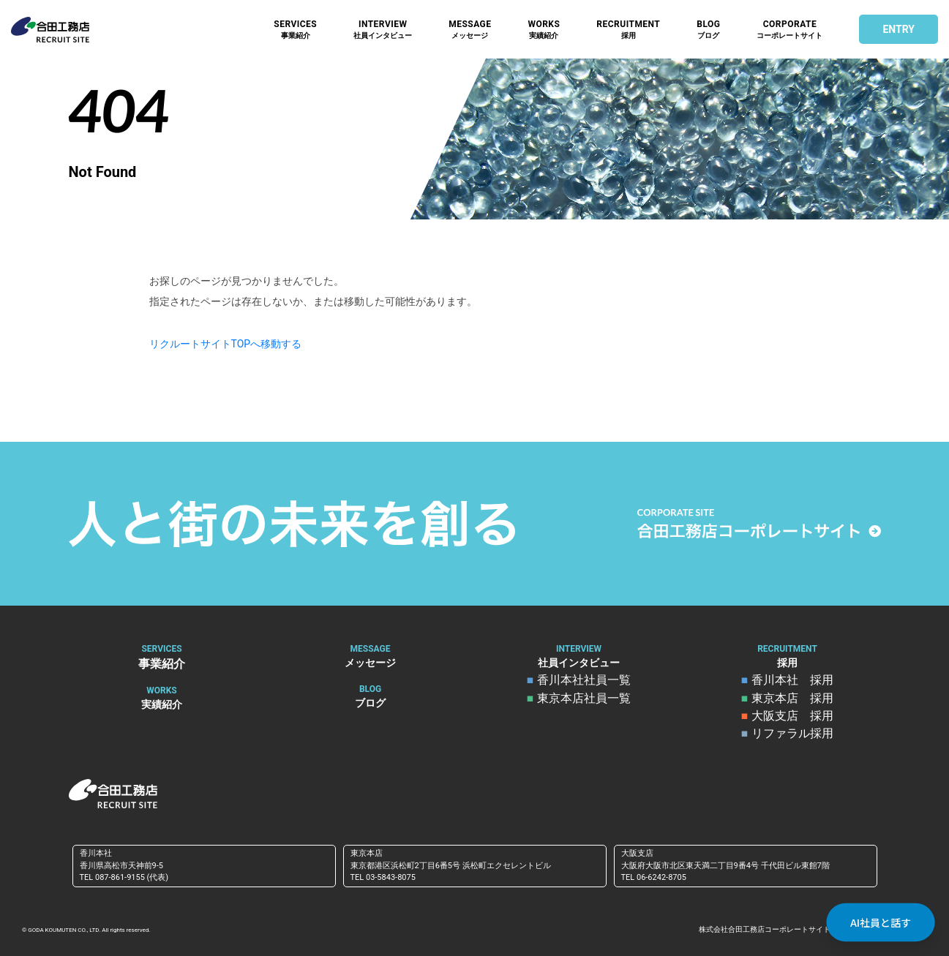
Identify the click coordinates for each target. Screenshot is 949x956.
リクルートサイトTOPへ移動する (225, 344)
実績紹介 (544, 29)
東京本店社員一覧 (583, 698)
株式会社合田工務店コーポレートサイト (764, 929)
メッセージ (470, 29)
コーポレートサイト (789, 29)
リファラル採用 (791, 734)
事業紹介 (295, 29)
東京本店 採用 (791, 698)
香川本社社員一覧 (583, 681)
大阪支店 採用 (791, 716)
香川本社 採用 (791, 681)
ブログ (708, 29)
